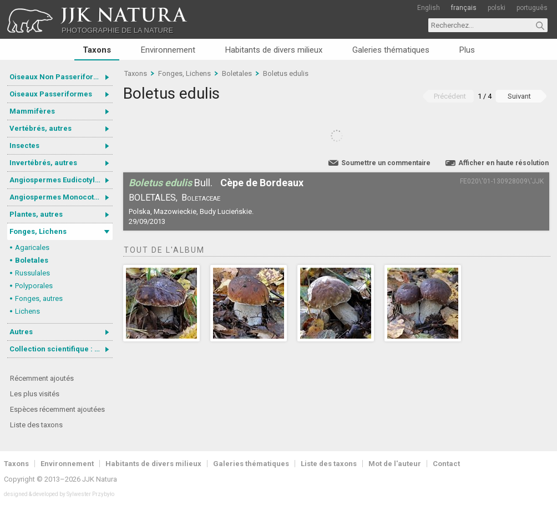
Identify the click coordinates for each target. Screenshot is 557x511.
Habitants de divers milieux (273, 50)
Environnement (168, 50)
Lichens (27, 311)
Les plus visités (34, 394)
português (532, 8)
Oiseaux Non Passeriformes (58, 77)
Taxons (97, 50)
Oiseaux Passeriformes (50, 94)
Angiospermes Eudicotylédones (61, 180)
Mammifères (32, 111)
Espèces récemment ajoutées (57, 409)
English (428, 8)
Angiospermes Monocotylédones (61, 197)
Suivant (519, 96)
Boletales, (153, 197)
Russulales (32, 273)
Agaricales (32, 247)
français (464, 8)
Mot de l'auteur (394, 463)
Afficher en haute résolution (503, 163)
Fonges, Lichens (38, 231)
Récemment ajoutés (42, 378)
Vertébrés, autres (40, 128)
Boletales (31, 260)
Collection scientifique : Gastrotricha (61, 349)
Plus (467, 50)
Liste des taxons (36, 425)
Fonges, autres (39, 298)
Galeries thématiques (390, 50)
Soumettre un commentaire (386, 163)
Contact (446, 463)
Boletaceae (200, 197)
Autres (21, 332)
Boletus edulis (285, 73)
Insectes (24, 145)
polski (496, 8)
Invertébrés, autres (43, 163)
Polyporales (34, 286)
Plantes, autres (36, 214)
